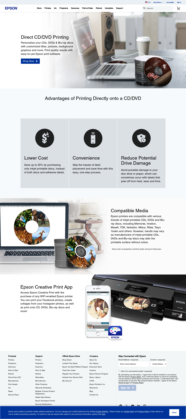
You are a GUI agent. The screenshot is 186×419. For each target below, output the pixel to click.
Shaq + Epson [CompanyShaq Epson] (95, 377)
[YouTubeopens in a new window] (132, 405)
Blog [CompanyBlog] (91, 391)
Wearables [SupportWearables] (39, 377)
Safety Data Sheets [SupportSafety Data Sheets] (43, 397)
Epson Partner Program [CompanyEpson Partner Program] (98, 374)
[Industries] (109, 8)
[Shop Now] (30, 61)
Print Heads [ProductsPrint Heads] (12, 384)
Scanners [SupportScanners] (39, 367)
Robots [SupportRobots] (38, 374)
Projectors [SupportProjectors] (39, 363)
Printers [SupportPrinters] (38, 360)
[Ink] (55, 8)
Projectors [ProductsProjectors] (12, 363)
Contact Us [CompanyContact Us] (93, 395)
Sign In (179, 2)
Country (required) (157, 360)
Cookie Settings (102, 412)
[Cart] (178, 8)
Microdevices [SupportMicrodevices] (40, 381)
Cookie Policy (129, 412)
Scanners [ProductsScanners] (12, 367)
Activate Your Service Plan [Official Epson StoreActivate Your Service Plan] (72, 377)
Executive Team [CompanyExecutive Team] (95, 367)
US (147, 2)
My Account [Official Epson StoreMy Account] (67, 381)
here (103, 414)
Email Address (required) (128, 360)
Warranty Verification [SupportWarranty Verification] (43, 388)
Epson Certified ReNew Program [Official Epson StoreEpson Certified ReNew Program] (75, 367)
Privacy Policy (136, 377)
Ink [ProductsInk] (9, 388)
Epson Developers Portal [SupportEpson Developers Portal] (45, 401)
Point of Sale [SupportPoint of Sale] (40, 370)
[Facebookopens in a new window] (120, 405)
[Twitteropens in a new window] (126, 405)
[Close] (174, 412)
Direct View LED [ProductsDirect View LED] (14, 377)
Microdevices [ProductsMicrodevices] (13, 381)
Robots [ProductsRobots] (11, 374)
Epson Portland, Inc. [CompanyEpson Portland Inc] (97, 384)
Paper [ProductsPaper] (10, 391)
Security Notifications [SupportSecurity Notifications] (43, 404)
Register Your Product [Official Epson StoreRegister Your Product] (70, 374)
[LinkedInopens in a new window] (138, 405)
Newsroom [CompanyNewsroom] (93, 388)
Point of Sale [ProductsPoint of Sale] (13, 370)
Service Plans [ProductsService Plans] (13, 395)
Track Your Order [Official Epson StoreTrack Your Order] (69, 370)
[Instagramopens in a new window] (144, 405)
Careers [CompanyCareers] (92, 370)
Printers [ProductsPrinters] (11, 360)
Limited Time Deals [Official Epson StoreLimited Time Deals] (69, 363)
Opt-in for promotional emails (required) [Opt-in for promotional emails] (136, 371)
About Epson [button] (158, 2)
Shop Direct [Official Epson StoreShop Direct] (67, 360)
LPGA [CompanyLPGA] (91, 381)
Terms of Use (123, 383)
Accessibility (170, 2)
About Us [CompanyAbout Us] (93, 360)
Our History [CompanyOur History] (93, 363)
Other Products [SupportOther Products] (41, 384)
